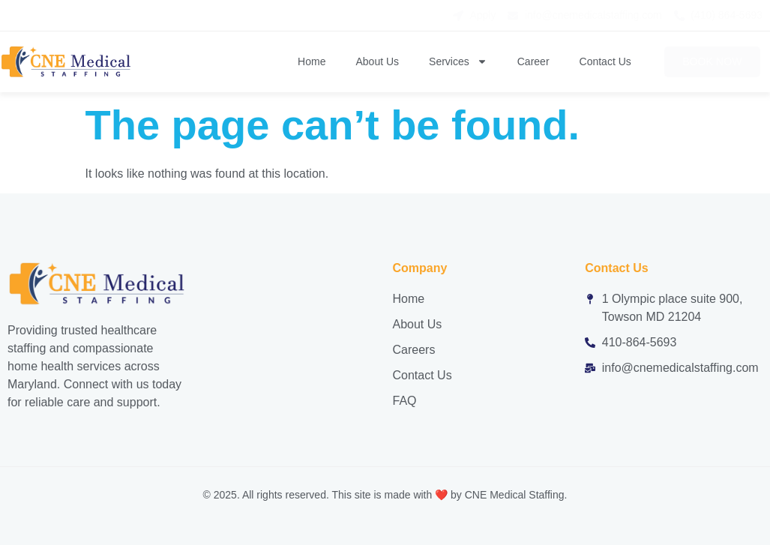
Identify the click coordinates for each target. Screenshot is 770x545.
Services (458, 61)
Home (311, 61)
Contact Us (605, 61)
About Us (377, 61)
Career (533, 61)
